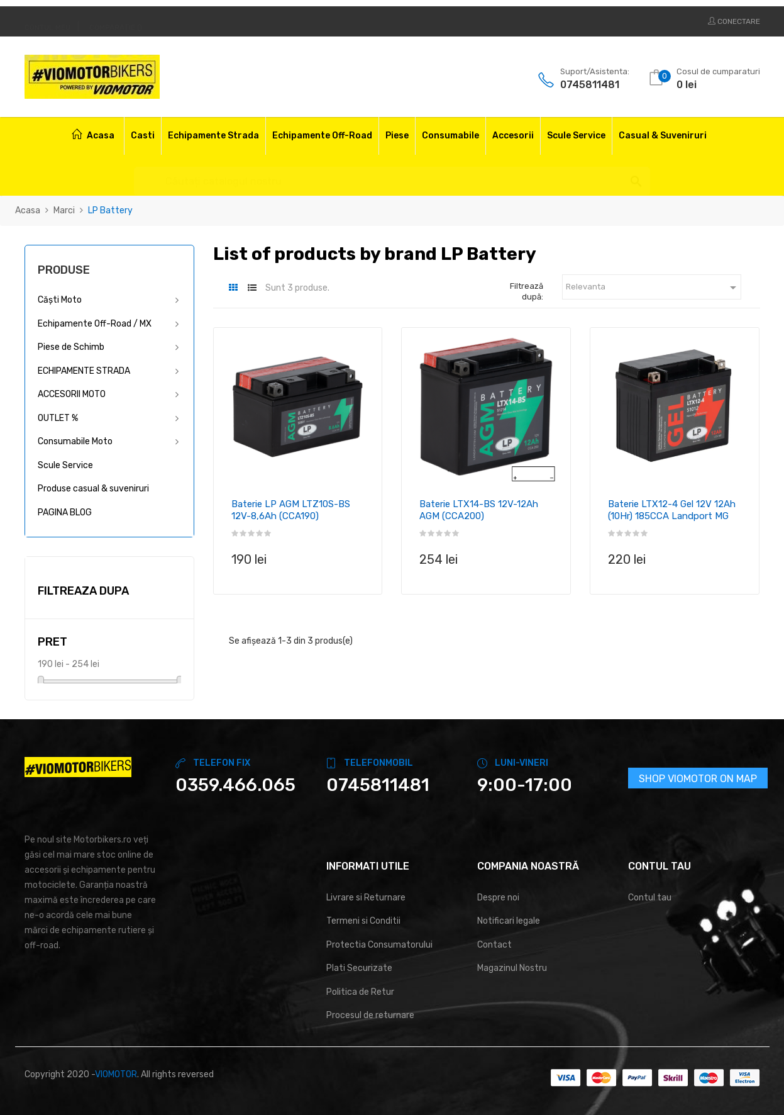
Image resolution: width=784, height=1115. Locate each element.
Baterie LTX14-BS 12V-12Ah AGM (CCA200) (478, 510)
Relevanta (653, 287)
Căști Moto (60, 299)
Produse (64, 270)
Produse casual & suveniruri (93, 488)
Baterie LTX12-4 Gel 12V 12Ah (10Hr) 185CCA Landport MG (672, 510)
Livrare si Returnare (366, 897)
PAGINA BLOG (65, 512)
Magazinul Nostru (512, 968)
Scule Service (65, 465)
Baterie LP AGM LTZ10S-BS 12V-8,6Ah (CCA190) (290, 510)
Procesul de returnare (370, 1015)
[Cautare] (392, 175)
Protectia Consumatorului (379, 944)
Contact (494, 944)
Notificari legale (508, 921)
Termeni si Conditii (363, 921)
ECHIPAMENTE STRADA (84, 371)
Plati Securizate (359, 968)
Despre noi (498, 897)
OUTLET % (58, 418)
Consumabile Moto (75, 441)
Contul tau (649, 897)
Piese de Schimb (71, 347)
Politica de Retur (360, 992)
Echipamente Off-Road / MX (95, 323)
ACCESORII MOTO (72, 394)
